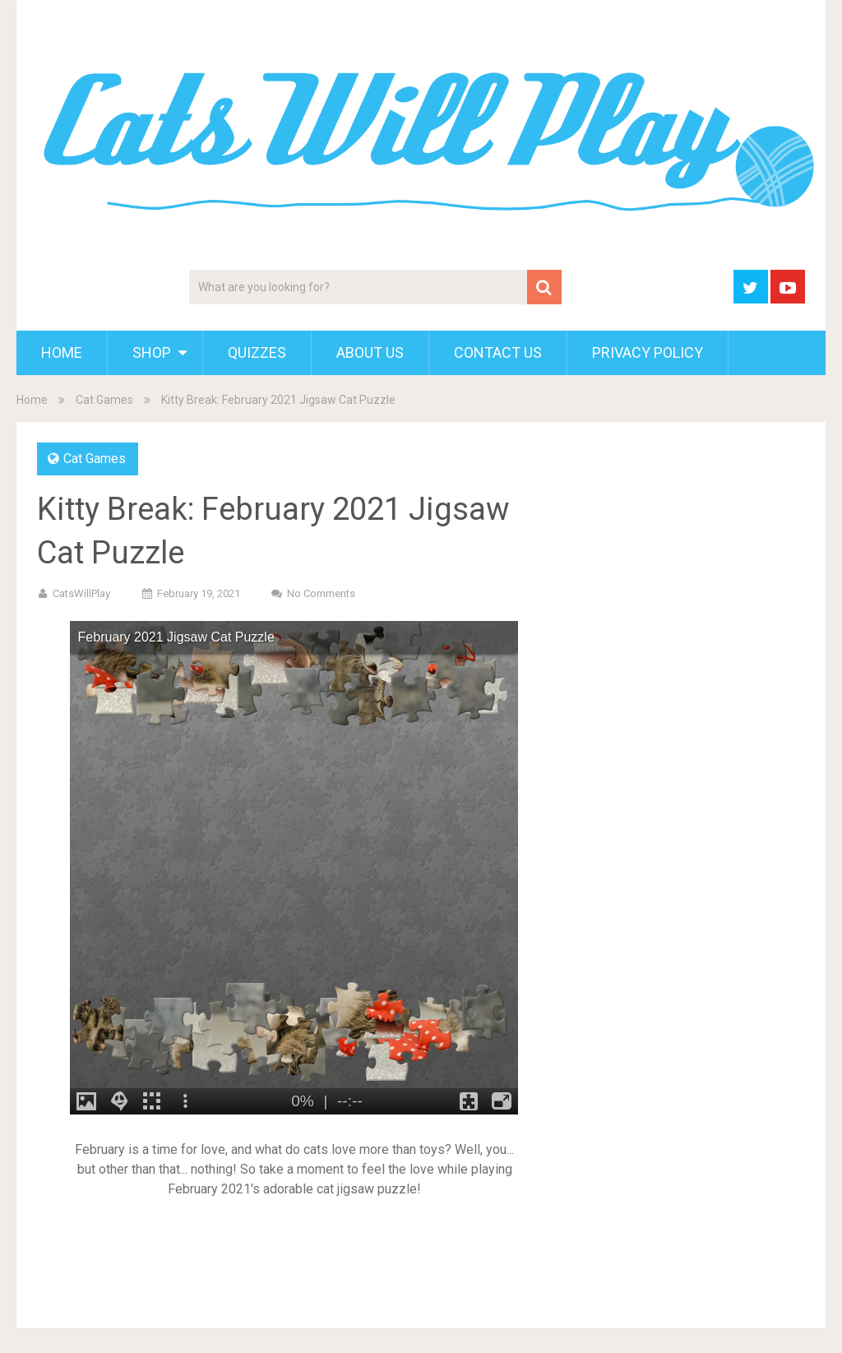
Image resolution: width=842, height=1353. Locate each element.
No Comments (321, 593)
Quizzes (257, 352)
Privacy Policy (647, 352)
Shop (151, 352)
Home (61, 352)
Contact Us (498, 352)
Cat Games (104, 399)
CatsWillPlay (81, 593)
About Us (370, 352)
